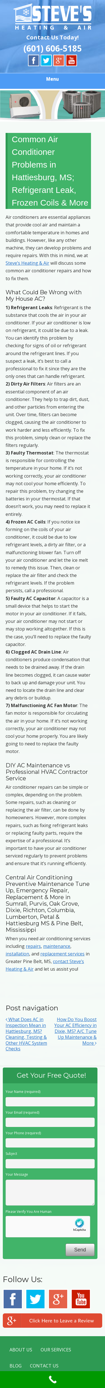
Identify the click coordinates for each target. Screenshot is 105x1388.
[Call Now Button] (52, 1379)
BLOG (16, 1366)
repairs (33, 946)
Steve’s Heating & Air (27, 263)
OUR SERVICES (56, 1350)
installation (17, 954)
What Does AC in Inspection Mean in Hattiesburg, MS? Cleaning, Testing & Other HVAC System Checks (26, 1034)
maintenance (56, 946)
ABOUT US (21, 1350)
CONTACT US (44, 1366)
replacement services (62, 954)
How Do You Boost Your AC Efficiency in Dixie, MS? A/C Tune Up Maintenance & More (75, 1031)
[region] (52, 105)
